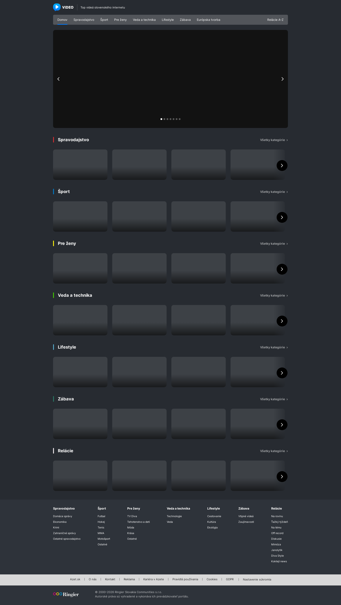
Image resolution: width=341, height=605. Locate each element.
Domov (62, 19)
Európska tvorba (208, 19)
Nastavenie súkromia (257, 579)
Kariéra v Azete (153, 579)
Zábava (185, 19)
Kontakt (110, 579)
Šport (104, 19)
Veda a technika (144, 19)
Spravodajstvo (84, 19)
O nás (93, 579)
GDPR (230, 579)
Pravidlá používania (185, 579)
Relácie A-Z (275, 19)
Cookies (212, 579)
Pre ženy (120, 19)
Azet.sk (75, 579)
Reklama (129, 579)
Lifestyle (168, 19)
